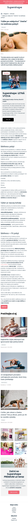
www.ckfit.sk (4, 264)
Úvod (14, 507)
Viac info (8, 119)
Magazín (14, 510)
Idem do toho (13, 492)
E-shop (14, 512)
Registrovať (14, 520)
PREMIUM (14, 509)
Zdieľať (4, 307)
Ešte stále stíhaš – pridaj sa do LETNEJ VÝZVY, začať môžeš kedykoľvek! (14, 2)
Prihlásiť (26, 7)
